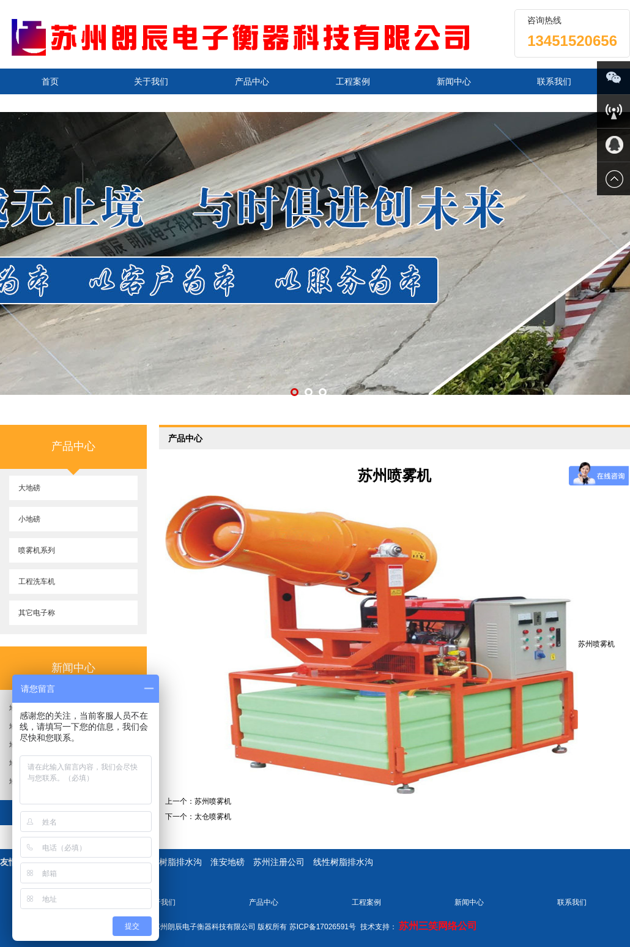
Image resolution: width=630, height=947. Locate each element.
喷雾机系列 (36, 550)
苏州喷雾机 (213, 801)
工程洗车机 (36, 581)
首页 (50, 81)
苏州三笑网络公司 (438, 926)
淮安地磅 (227, 862)
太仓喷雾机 (213, 816)
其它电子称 (36, 612)
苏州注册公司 (279, 862)
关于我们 (151, 81)
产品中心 (252, 81)
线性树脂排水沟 (343, 862)
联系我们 (554, 81)
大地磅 (29, 488)
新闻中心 (454, 81)
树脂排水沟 (180, 862)
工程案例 (353, 81)
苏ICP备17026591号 (322, 927)
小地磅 (29, 519)
